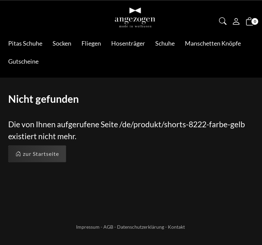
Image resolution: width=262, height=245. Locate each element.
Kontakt (176, 227)
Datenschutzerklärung (140, 227)
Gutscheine (23, 61)
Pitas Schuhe (25, 43)
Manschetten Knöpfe (213, 43)
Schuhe (165, 43)
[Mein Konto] (236, 22)
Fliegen (91, 43)
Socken (62, 43)
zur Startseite (37, 154)
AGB (108, 227)
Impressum (88, 227)
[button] (223, 21)
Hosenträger (128, 43)
